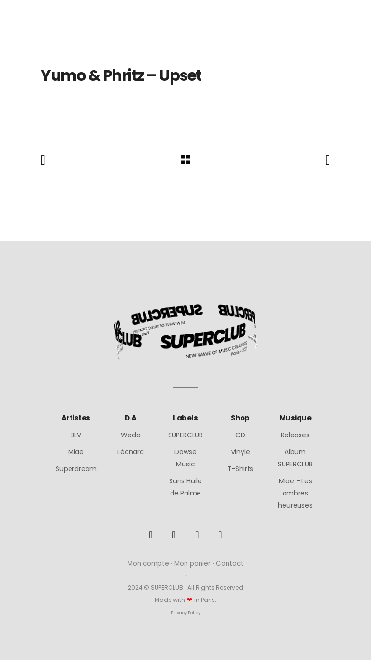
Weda (130, 435)
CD (240, 435)
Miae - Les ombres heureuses (295, 493)
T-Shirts (240, 469)
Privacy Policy (185, 612)
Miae (76, 452)
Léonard (130, 452)
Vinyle (240, 452)
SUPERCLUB (185, 435)
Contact (229, 563)
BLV (76, 435)
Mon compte (148, 563)
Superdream (76, 469)
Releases (295, 435)
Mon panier (192, 563)
